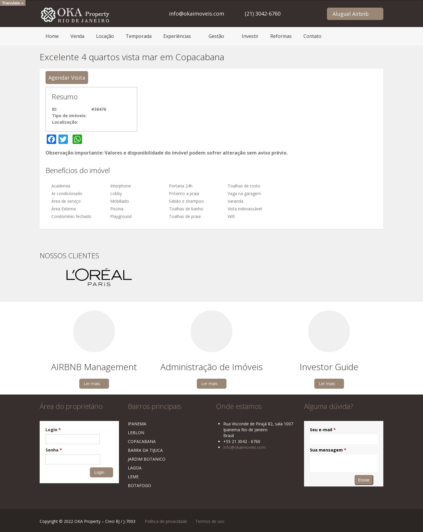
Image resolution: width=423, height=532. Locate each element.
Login (53, 429)
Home (52, 36)
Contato (312, 36)
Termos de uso (209, 521)
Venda (77, 36)
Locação (105, 36)
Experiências (177, 36)
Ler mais (92, 383)
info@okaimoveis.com (196, 13)
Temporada (139, 36)
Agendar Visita (66, 77)
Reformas (281, 36)
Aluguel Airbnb (351, 13)
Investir (250, 36)
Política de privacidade (166, 521)
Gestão (216, 36)
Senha (54, 450)
